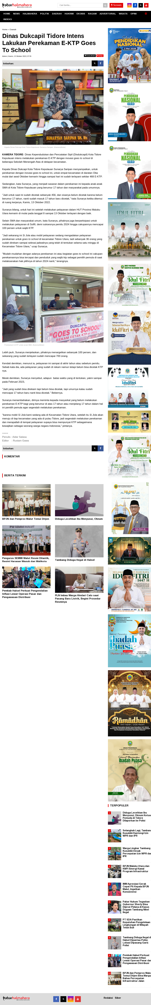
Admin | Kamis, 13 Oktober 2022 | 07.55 (16, 56)
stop (100, 55)
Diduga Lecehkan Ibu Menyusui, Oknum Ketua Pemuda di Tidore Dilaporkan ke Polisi (137, 816)
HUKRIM (69, 13)
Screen (116, 5)
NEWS (16, 13)
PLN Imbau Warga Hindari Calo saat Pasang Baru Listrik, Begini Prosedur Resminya (78, 598)
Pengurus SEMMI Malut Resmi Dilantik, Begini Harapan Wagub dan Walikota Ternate (25, 561)
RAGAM (92, 13)
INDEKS (7, 19)
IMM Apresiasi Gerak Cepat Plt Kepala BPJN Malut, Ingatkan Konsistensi (136, 888)
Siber (118, 998)
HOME (6, 13)
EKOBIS (81, 13)
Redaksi (108, 998)
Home (4, 29)
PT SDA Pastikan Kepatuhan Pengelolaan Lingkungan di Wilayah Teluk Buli (136, 923)
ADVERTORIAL (108, 13)
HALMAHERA (30, 13)
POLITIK (44, 13)
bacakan (90, 55)
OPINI (134, 13)
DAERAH (57, 13)
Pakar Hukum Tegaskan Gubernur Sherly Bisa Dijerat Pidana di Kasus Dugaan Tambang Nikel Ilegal (136, 907)
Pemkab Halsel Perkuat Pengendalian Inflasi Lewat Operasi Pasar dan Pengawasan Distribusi (25, 594)
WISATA (123, 13)
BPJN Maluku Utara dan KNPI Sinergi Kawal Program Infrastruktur (136, 869)
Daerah (13, 29)
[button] (145, 12)
